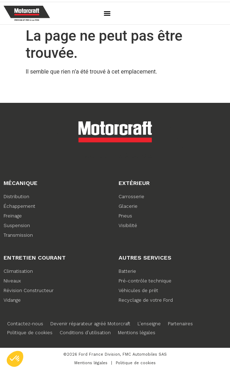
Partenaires (180, 323)
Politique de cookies (29, 332)
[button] (107, 13)
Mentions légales (136, 332)
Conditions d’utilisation (85, 332)
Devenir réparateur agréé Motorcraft (90, 323)
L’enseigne (149, 323)
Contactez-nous (25, 323)
